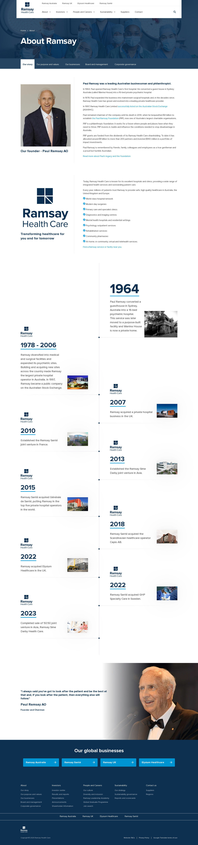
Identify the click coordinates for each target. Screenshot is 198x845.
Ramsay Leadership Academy (96, 798)
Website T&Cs (129, 838)
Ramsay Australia (49, 3)
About (45, 12)
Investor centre (58, 790)
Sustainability (106, 12)
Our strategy (120, 790)
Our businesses (72, 64)
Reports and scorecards (125, 798)
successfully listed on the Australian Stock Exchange (142, 106)
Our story (27, 64)
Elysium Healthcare (86, 3)
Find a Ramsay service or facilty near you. (102, 247)
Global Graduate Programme (95, 802)
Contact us (151, 785)
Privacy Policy (144, 838)
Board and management (96, 64)
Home (23, 30)
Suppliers (125, 12)
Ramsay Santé (106, 3)
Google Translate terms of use (165, 838)
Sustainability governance (126, 794)
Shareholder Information (62, 806)
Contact (139, 12)
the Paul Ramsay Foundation (105, 118)
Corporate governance (125, 64)
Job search (88, 806)
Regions (149, 794)
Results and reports (60, 794)
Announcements (59, 802)
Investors (60, 12)
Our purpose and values (48, 64)
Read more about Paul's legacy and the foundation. (107, 156)
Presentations (58, 798)
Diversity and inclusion (93, 794)
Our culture (88, 790)
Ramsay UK (67, 3)
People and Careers (82, 12)
